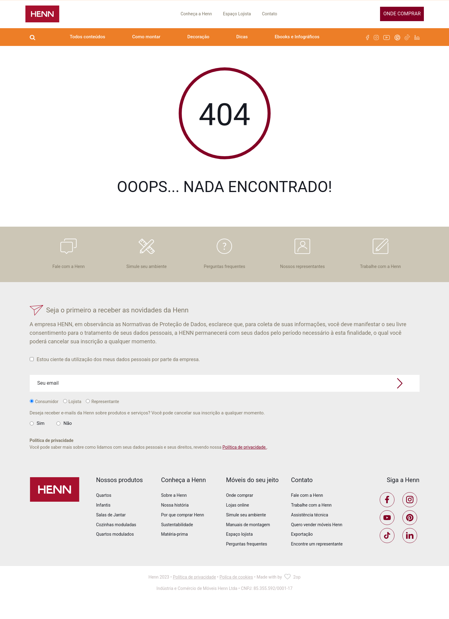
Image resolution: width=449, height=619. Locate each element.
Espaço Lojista (237, 13)
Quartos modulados (115, 547)
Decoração (198, 37)
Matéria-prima (174, 547)
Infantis (103, 518)
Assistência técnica (309, 528)
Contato (269, 13)
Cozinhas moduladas (116, 538)
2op (297, 596)
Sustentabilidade (177, 538)
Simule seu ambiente (146, 260)
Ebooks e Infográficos (297, 37)
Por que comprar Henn (182, 528)
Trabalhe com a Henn (380, 260)
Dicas (242, 37)
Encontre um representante (317, 557)
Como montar (146, 37)
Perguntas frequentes (224, 260)
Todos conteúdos (87, 37)
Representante (102, 415)
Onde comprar (402, 14)
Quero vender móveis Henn (316, 538)
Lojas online (237, 518)
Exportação (302, 547)
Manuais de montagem (248, 538)
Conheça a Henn (196, 13)
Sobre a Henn (174, 508)
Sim (41, 437)
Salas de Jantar (111, 528)
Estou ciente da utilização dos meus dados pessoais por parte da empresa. (115, 373)
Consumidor (44, 415)
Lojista (72, 415)
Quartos (104, 508)
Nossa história (175, 518)
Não (67, 437)
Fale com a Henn (68, 260)
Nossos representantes (302, 260)
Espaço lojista (239, 547)
